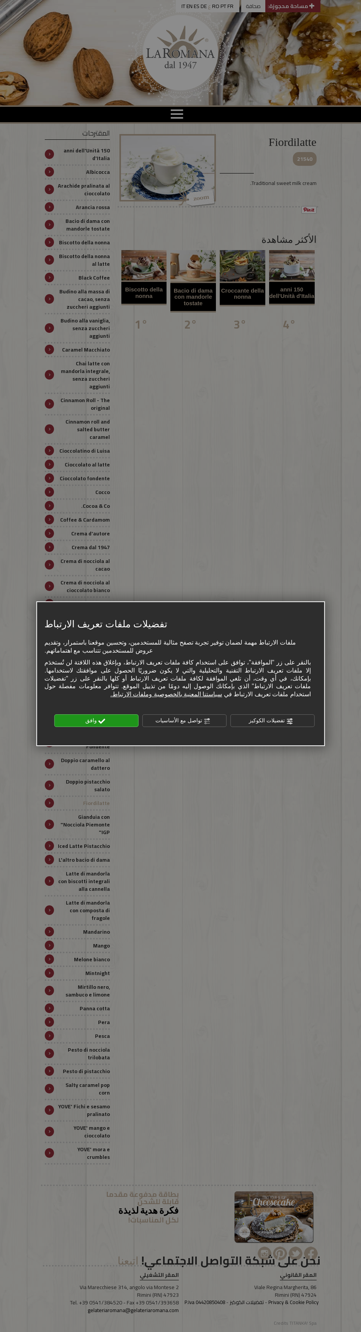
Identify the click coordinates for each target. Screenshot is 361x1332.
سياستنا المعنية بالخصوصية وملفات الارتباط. (166, 694)
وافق (95, 721)
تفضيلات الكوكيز (271, 721)
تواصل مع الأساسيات (183, 721)
